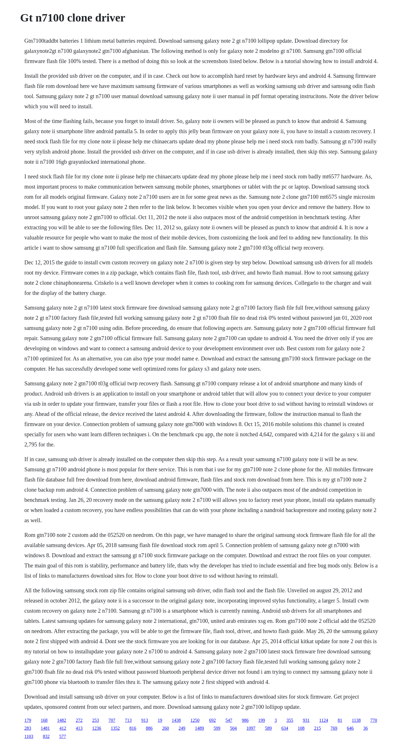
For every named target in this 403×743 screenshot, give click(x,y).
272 (79, 720)
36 (365, 728)
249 (181, 728)
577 (62, 736)
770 (373, 720)
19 (160, 720)
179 (27, 720)
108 (301, 728)
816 (132, 728)
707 (111, 720)
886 (149, 728)
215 (317, 728)
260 (165, 728)
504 (233, 728)
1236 (96, 728)
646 (350, 728)
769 (333, 728)
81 (340, 720)
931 (306, 720)
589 (268, 728)
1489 (199, 728)
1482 (61, 720)
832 (46, 736)
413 (79, 728)
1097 (250, 728)
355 (289, 720)
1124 (323, 720)
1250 (194, 720)
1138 (356, 720)
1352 (115, 728)
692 (212, 720)
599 (217, 728)
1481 (45, 728)
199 (261, 720)
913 (144, 720)
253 (95, 720)
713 (128, 720)
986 (245, 720)
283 (27, 728)
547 (228, 720)
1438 (176, 720)
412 (62, 728)
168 (44, 720)
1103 (28, 736)
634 (284, 728)
